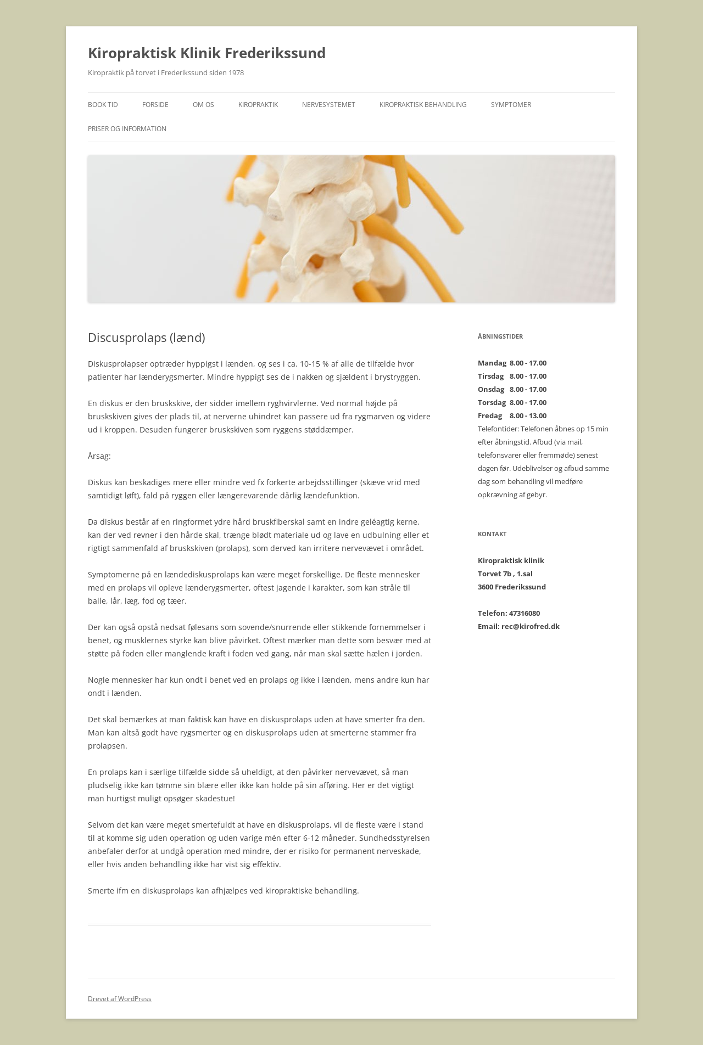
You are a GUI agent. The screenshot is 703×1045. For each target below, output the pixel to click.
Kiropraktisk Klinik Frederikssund (207, 53)
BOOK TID (103, 104)
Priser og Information (127, 128)
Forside (155, 104)
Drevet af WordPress (120, 998)
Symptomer (511, 104)
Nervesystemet (328, 104)
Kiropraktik (258, 104)
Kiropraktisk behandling (423, 104)
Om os (203, 104)
